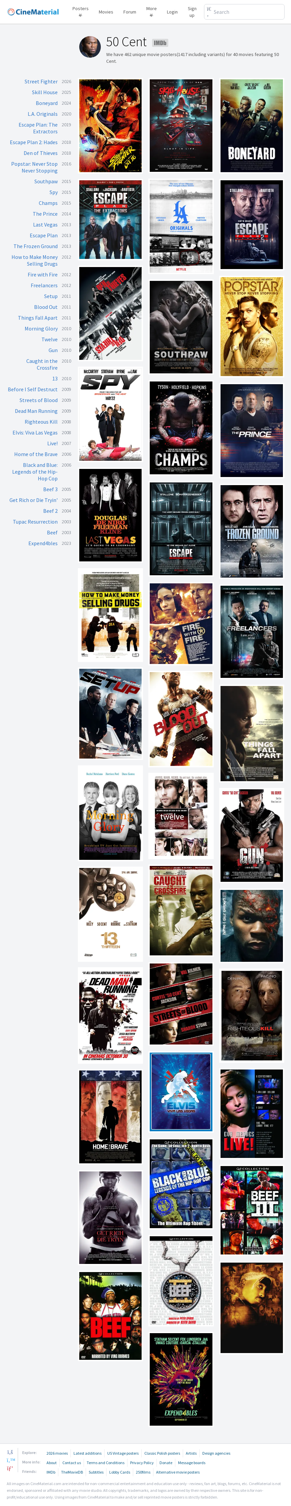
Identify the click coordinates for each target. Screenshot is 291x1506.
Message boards (191, 1462)
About (52, 1462)
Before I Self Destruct (33, 389)
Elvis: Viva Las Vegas (35, 432)
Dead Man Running (36, 410)
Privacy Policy (142, 1462)
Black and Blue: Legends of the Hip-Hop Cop (35, 471)
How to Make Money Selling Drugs (34, 260)
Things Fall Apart (38, 317)
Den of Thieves (41, 153)
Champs (48, 203)
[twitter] (10, 1460)
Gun (53, 350)
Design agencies (216, 1453)
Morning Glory (41, 328)
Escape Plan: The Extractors (38, 128)
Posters (80, 10)
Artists (191, 1453)
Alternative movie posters (178, 1472)
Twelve (49, 339)
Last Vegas (45, 224)
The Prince (45, 213)
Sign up (192, 11)
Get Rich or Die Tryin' (33, 500)
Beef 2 (50, 510)
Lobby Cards (119, 1472)
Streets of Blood (39, 400)
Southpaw (46, 181)
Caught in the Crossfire (42, 364)
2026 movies (57, 1453)
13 (55, 378)
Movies (106, 12)
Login (172, 12)
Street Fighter (41, 81)
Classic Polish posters (162, 1453)
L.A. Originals (43, 113)
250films (143, 1472)
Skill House (45, 92)
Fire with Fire (43, 274)
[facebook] (10, 1452)
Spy (54, 192)
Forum (129, 12)
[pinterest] (10, 1468)
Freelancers (44, 285)
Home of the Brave (36, 454)
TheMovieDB (72, 1472)
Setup (51, 296)
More (151, 10)
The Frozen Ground (35, 246)
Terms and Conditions (105, 1462)
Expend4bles (43, 543)
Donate (165, 1462)
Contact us (71, 1462)
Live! (52, 443)
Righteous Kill (41, 421)
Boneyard (47, 103)
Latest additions (87, 1453)
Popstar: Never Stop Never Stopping (34, 167)
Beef (52, 532)
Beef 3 (50, 489)
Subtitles (96, 1472)
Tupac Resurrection (35, 521)
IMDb (51, 1472)
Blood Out (46, 306)
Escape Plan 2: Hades (34, 142)
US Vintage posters (123, 1453)
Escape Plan (44, 235)
